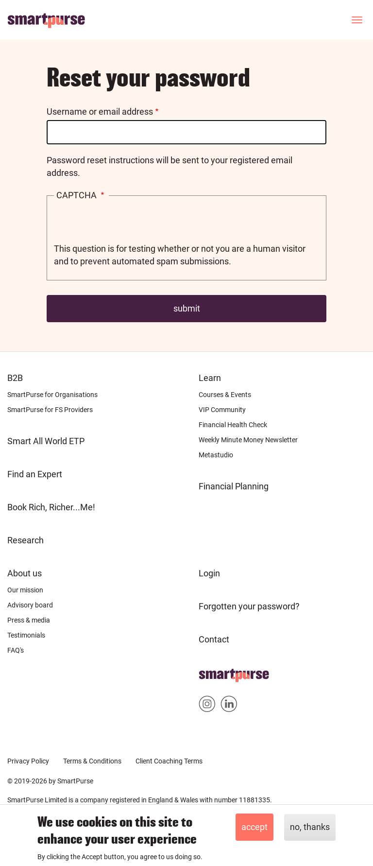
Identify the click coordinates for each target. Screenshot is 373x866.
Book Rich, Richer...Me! (51, 507)
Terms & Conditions (92, 761)
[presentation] (128, 223)
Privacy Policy (28, 761)
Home (210, 672)
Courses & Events (225, 394)
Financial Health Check (233, 425)
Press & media (28, 620)
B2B (15, 378)
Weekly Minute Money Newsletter (248, 440)
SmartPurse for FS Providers (50, 410)
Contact (214, 639)
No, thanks (310, 827)
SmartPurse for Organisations (52, 394)
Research (25, 540)
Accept (254, 827)
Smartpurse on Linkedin (228, 705)
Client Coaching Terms (169, 761)
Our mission (25, 590)
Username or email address (100, 111)
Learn (210, 378)
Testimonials (26, 635)
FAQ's (15, 650)
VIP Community (222, 410)
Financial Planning (234, 486)
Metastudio (216, 455)
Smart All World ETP (46, 441)
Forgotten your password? (249, 606)
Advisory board (30, 605)
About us (24, 573)
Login (209, 573)
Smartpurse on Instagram (207, 705)
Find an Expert (34, 474)
